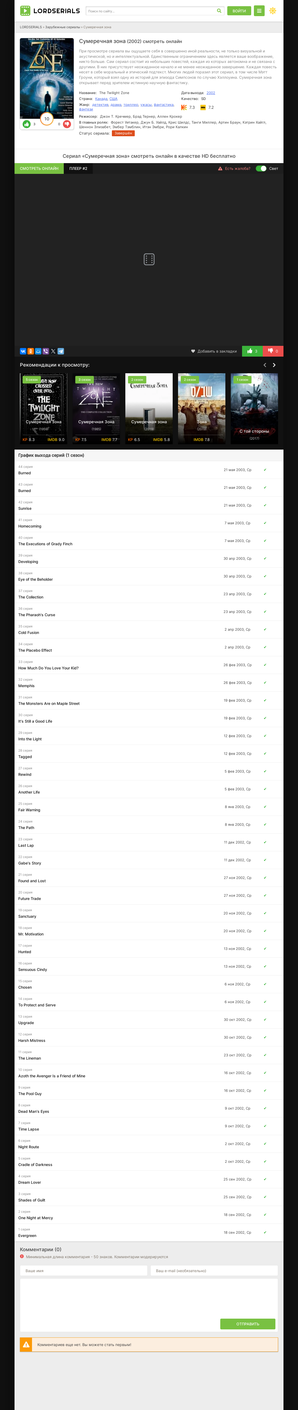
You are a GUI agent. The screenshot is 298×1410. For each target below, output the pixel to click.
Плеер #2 (78, 168)
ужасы (146, 104)
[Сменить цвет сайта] (272, 10)
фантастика (163, 104)
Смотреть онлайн (39, 168)
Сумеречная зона (44, 421)
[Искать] (219, 10)
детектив (100, 104)
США (113, 98)
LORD (56, 11)
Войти (239, 11)
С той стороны (254, 431)
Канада (101, 98)
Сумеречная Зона (96, 421)
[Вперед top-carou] (274, 365)
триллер (130, 104)
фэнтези (86, 109)
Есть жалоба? (234, 168)
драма (116, 104)
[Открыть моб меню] (259, 10)
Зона (202, 421)
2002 (211, 93)
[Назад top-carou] (265, 365)
